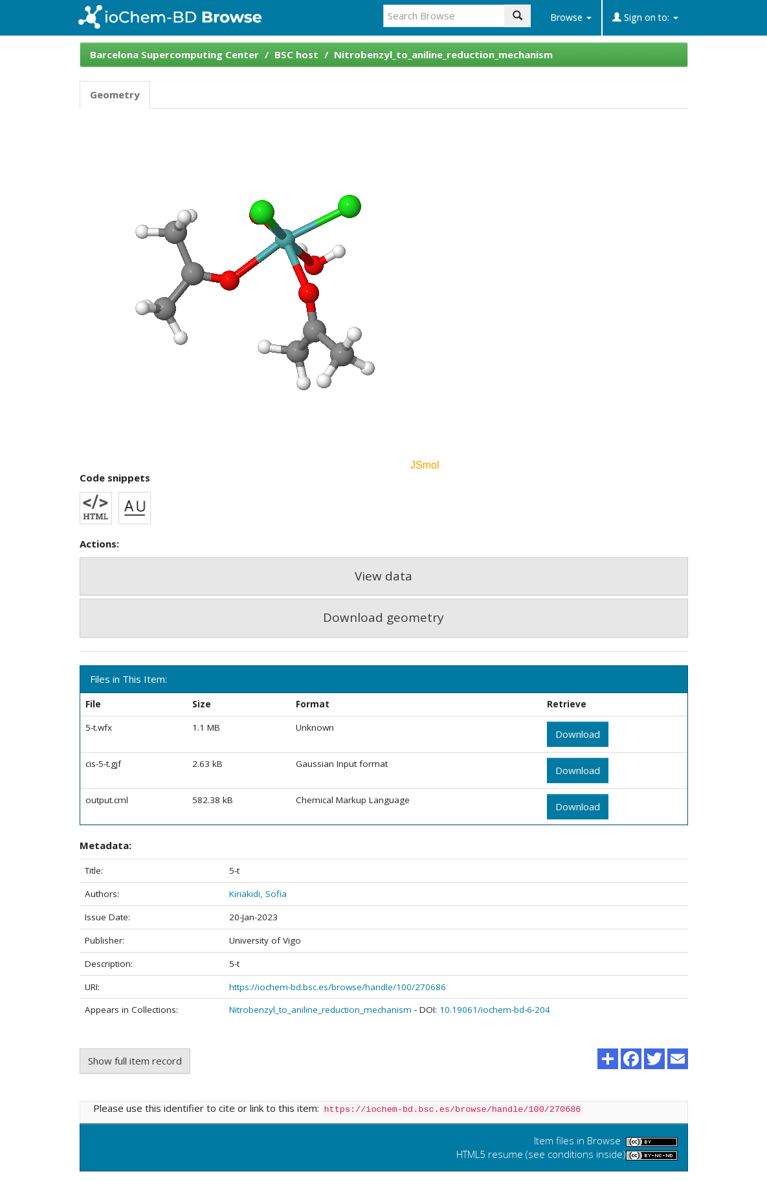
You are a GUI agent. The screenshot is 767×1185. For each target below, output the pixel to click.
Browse (571, 17)
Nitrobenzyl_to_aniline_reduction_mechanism (443, 54)
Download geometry (383, 617)
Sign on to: (645, 17)
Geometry (115, 94)
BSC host (296, 54)
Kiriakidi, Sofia (258, 894)
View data (383, 576)
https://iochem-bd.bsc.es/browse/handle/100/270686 (337, 987)
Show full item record (135, 1060)
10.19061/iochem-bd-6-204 (494, 1009)
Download (577, 733)
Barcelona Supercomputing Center (174, 54)
